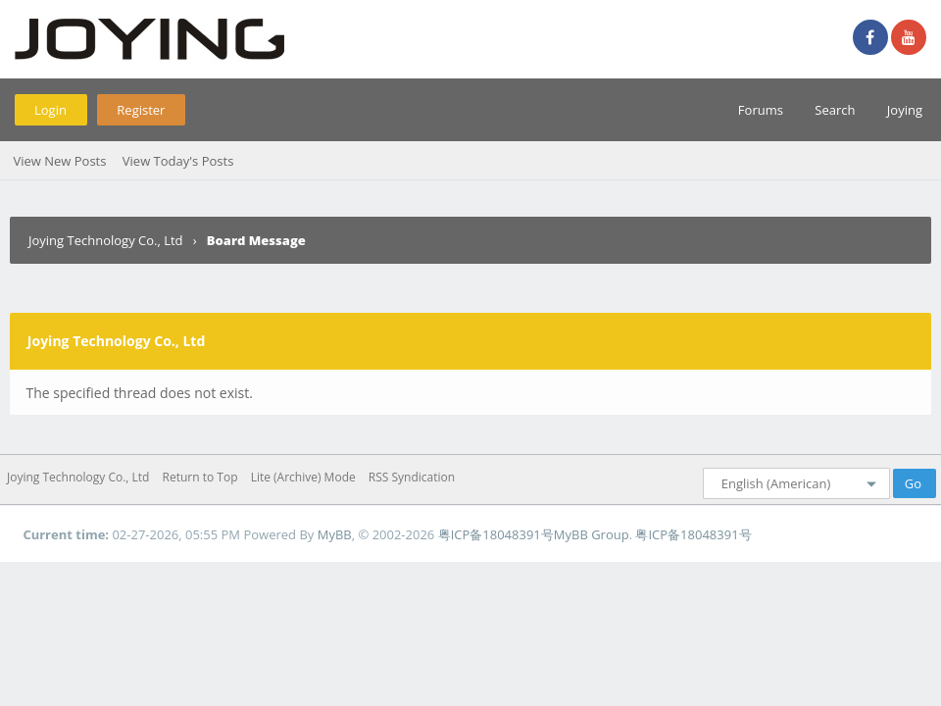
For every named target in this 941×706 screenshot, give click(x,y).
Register (141, 110)
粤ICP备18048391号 (496, 534)
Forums (760, 110)
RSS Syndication (412, 477)
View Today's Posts (178, 161)
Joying (904, 110)
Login (50, 110)
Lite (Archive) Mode (303, 477)
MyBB (335, 534)
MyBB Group (591, 534)
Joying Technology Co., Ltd (105, 240)
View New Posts (59, 161)
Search (835, 110)
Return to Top (200, 477)
